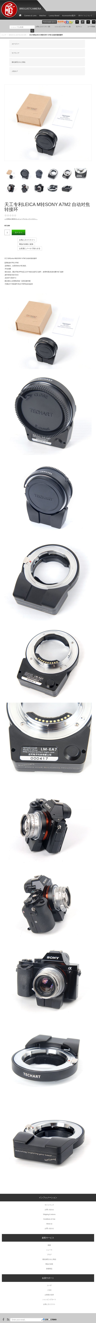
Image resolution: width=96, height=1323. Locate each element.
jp (83, 22)
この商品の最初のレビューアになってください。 (21, 219)
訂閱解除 (54, 1319)
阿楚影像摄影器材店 (49, 22)
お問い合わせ (49, 1209)
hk (77, 22)
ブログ (49, 1254)
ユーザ (49, 1285)
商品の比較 (49, 1264)
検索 (49, 1245)
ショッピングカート (49, 1299)
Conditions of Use (49, 1219)
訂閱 (46, 1319)
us (88, 22)
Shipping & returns (49, 1214)
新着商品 (49, 1269)
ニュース (49, 1250)
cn (94, 22)
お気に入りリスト (49, 1304)
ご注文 (49, 1290)
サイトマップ (49, 1205)
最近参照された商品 (49, 1259)
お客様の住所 (49, 1295)
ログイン (79, 26)
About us (49, 1224)
